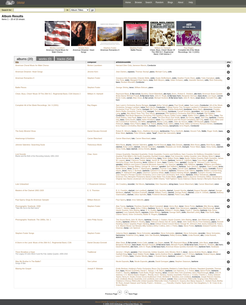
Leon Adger (202, 160)
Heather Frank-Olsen (186, 78)
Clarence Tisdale (138, 160)
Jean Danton (121, 72)
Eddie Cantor (175, 115)
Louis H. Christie (202, 192)
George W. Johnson (196, 162)
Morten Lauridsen (57, 48)
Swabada (215, 247)
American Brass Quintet (176, 247)
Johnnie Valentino (139, 145)
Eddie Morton (154, 212)
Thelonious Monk (94, 145)
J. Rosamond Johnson (96, 184)
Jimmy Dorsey (162, 126)
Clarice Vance (121, 214)
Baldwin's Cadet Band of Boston (182, 269)
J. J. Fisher (189, 271)
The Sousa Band (123, 220)
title (17, 62)
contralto (212, 168)
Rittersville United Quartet (142, 281)
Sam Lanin (194, 105)
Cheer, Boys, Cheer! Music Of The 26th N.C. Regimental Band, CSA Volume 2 (162, 52)
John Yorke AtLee (190, 222)
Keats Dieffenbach (163, 78)
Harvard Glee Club (123, 65)
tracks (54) (64, 59)
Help (191, 2)
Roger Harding (143, 224)
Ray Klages (189, 48)
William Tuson (161, 192)
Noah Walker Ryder (170, 158)
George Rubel (181, 192)
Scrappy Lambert (132, 107)
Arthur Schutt (162, 105)
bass (118, 82)
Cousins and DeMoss (172, 154)
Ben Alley (209, 115)
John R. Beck (189, 98)
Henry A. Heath (128, 277)
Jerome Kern (83, 48)
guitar (123, 113)
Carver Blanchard (94, 138)
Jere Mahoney (204, 220)
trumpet (152, 105)
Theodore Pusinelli (139, 192)
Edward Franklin (209, 226)
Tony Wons (150, 113)
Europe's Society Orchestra (209, 173)
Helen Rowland (148, 120)
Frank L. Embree (154, 283)
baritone (212, 117)
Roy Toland (151, 124)
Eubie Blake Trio (158, 177)
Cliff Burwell (198, 122)
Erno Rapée (185, 126)
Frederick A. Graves (177, 281)
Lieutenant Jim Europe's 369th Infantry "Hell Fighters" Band (157, 179)
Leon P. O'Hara (188, 254)
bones (186, 131)
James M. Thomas (159, 160)
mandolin (161, 147)
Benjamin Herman (189, 96)
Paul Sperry (121, 200)
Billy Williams (189, 164)
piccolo (151, 261)
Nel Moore (140, 184)
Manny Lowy (162, 122)
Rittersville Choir (161, 281)
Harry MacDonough (206, 208)
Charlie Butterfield (175, 109)
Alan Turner (120, 206)
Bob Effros (191, 113)
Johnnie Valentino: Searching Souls (30, 145)
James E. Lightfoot (184, 160)
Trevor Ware (195, 147)
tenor (131, 87)
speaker (183, 162)
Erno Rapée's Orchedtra (126, 126)
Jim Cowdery (121, 184)
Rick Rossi (210, 145)
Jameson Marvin (139, 65)
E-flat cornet (135, 94)
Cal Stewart (136, 226)
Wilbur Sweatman (201, 175)
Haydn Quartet (122, 210)
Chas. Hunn (92, 154)
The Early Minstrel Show (25, 131)
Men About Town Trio (136, 113)
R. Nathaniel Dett (128, 173)
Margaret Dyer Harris (139, 80)
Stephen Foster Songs (24, 233)
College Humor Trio (174, 107)
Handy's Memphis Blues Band (209, 179)
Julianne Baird (122, 233)
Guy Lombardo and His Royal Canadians (178, 120)
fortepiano (164, 235)
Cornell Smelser (183, 111)
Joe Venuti (205, 111)
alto (201, 235)
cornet (220, 96)
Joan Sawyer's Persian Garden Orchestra (133, 175)
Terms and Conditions (141, 302)
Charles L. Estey (206, 275)
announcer (207, 109)
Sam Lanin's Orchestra (125, 105)
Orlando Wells (143, 78)
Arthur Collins (141, 208)
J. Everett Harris (160, 256)
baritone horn (204, 247)
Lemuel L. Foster (183, 256)
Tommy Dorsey (161, 111)
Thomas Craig (166, 168)
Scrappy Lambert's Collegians (195, 107)
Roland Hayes (209, 254)
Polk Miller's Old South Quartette (136, 156)
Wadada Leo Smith (173, 147)
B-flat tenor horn (147, 96)
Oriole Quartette (155, 154)
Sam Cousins (187, 154)
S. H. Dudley (151, 210)
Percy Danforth (176, 131)
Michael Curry (161, 72)
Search (149, 2)
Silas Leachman (180, 279)
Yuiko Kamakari (207, 78)
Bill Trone (154, 109)
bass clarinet (132, 149)
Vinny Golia (211, 147)
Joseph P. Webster (95, 269)
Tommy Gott (141, 111)
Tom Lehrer (92, 261)
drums (159, 124)
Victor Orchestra (135, 214)
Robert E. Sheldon (185, 94)
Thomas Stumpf (142, 72)
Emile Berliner (121, 269)
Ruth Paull (146, 117)
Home (128, 2)
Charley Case (173, 162)
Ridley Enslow (175, 235)
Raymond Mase (122, 94)
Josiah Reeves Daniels (210, 277)
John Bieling (134, 210)
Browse (138, 2)
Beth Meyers (159, 80)
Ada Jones (212, 210)
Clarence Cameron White (153, 173)
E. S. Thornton (93, 190)
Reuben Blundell (128, 82)
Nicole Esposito (122, 261)
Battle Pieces (136, 50)
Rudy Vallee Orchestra (189, 124)
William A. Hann (154, 162)
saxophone (151, 122)
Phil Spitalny (209, 113)
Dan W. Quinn (170, 222)
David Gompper (161, 261)
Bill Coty (199, 120)
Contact (111, 302)
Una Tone (120, 80)
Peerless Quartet (141, 206)
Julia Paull (131, 117)
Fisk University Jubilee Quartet (183, 156)
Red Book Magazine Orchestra (138, 115)
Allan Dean (137, 98)
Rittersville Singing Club (198, 279)
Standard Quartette (139, 154)
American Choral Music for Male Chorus (57, 51)
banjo (127, 124)
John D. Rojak (161, 96)
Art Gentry (190, 117)
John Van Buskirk (152, 235)
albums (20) (25, 59)
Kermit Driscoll (160, 145)
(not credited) (141, 190)
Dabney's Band (189, 179)
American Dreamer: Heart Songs (83, 51)
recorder (131, 184)
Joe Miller (142, 122)
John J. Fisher (171, 226)
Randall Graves (158, 156)
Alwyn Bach (197, 109)
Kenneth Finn (211, 98)
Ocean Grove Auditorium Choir (148, 277)
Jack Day (204, 117)
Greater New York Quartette (179, 273)
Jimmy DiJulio (144, 149)
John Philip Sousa (94, 220)
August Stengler (200, 190)
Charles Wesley (141, 256)
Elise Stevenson (182, 208)
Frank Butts (143, 273)
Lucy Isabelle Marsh (132, 212)
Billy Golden (147, 226)
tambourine (164, 131)
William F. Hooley (172, 210)
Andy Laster (128, 147)
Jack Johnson (192, 166)
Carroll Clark (183, 168)
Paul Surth (209, 212)
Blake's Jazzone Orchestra (194, 177)
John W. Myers (137, 220)
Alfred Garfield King (148, 158)
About (180, 2)
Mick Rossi (120, 145)
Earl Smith (175, 117)
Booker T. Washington (142, 168)
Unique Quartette (123, 154)
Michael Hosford (161, 98)
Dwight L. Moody (147, 275)
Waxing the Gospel (23, 269)
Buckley (144, 94)
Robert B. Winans (123, 131)
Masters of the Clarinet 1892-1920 (29, 190)
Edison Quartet (129, 224)
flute (149, 194)
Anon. (174, 94)
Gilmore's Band (157, 222)
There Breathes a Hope (25, 252)
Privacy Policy (123, 302)
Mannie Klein (142, 126)
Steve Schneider (143, 233)
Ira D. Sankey (160, 275)
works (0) (45, 59)
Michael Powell (133, 96)
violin (152, 78)
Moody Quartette (135, 279)
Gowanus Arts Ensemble (126, 78)
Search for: (7, 10)
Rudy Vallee (168, 124)
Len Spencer (170, 164)
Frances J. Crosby (190, 275)
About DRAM (101, 302)
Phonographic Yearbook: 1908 (27, 206)
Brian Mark (120, 133)
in (67, 10)
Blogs (170, 2)
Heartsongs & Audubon (25, 138)
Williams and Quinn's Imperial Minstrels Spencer (144, 164)
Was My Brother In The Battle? (28, 261)
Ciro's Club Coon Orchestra (163, 175)
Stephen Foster (109, 48)
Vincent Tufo (195, 131)
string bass (173, 184)
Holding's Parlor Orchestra (140, 269)
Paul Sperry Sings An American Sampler (32, 200)
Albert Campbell (156, 206)
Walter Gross (193, 115)
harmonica (149, 184)
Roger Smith (212, 131)
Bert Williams (121, 166)
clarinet (186, 145)
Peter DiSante (140, 133)
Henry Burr (173, 206)
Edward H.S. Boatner (159, 171)
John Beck (203, 243)
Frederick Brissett (159, 194)
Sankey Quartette (174, 275)
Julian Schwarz (176, 80)
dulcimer (178, 233)
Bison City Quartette (160, 269)
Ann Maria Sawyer (194, 281)
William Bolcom (141, 87)
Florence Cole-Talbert (186, 171)
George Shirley (122, 87)
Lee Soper (212, 96)
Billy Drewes (177, 145)
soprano (131, 72)
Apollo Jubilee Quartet (194, 158)
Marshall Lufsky (193, 212)
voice (186, 105)
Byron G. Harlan (162, 208)
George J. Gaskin (159, 220)
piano (152, 72)
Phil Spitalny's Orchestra (176, 113)
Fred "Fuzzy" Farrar (133, 109)
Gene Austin (130, 120)
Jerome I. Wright (123, 252)
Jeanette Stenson (196, 80)
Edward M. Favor (215, 224)
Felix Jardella (160, 190)
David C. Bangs (146, 271)
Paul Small (178, 105)
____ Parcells (168, 283)
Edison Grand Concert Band (167, 224)
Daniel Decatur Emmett (97, 131)
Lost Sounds (20, 154)
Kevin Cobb (121, 98)
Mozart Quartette (132, 271)
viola (151, 80)
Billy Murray (209, 206)
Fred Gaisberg (204, 222)
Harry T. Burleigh (135, 171)
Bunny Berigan (142, 105)
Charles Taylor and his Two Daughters (190, 283)
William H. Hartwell (162, 48)
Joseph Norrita (180, 190)
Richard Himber (206, 124)
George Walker (134, 166)
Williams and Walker (212, 164)
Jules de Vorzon (180, 122)
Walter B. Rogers (150, 214)
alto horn (167, 94)
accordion (196, 111)
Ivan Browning (136, 162)
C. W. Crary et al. (214, 283)
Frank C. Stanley (123, 208)
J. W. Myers (159, 271)
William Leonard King (213, 171)
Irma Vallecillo (138, 200)
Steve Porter (189, 206)
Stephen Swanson (182, 261)
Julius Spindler (140, 194)
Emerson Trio (121, 177)
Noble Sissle (121, 168)
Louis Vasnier (210, 162)
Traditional (91, 252)
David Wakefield (155, 94)
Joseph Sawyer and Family (135, 283)
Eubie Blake (171, 177)
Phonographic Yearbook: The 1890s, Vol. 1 (33, 220)
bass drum (202, 96)
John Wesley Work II (205, 156)
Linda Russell (193, 235)
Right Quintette (210, 158)
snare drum (200, 98)
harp (217, 212)
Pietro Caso (179, 194)
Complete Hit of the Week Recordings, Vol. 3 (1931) (188, 51)
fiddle (204, 131)
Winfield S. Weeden (170, 277)
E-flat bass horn (174, 96)
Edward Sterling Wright (179, 173)
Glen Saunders (161, 184)
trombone (163, 109)
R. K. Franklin (121, 190)
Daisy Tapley (202, 168)
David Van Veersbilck (167, 133)
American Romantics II (109, 50)
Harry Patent (135, 124)
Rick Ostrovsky (215, 80)
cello (170, 72)
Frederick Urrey (132, 235)
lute (133, 138)
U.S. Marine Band (123, 226)
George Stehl (175, 212)
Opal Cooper (212, 166)
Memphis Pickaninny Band (139, 177)
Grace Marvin (121, 285)
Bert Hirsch (150, 107)
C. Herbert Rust (209, 281)
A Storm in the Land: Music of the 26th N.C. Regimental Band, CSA (43, 243)
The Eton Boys (164, 117)
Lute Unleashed (22, 184)
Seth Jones (180, 175)
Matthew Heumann (151, 131)
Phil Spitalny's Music (160, 115)
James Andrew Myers (125, 158)
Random (159, 2)
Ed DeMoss (199, 154)
